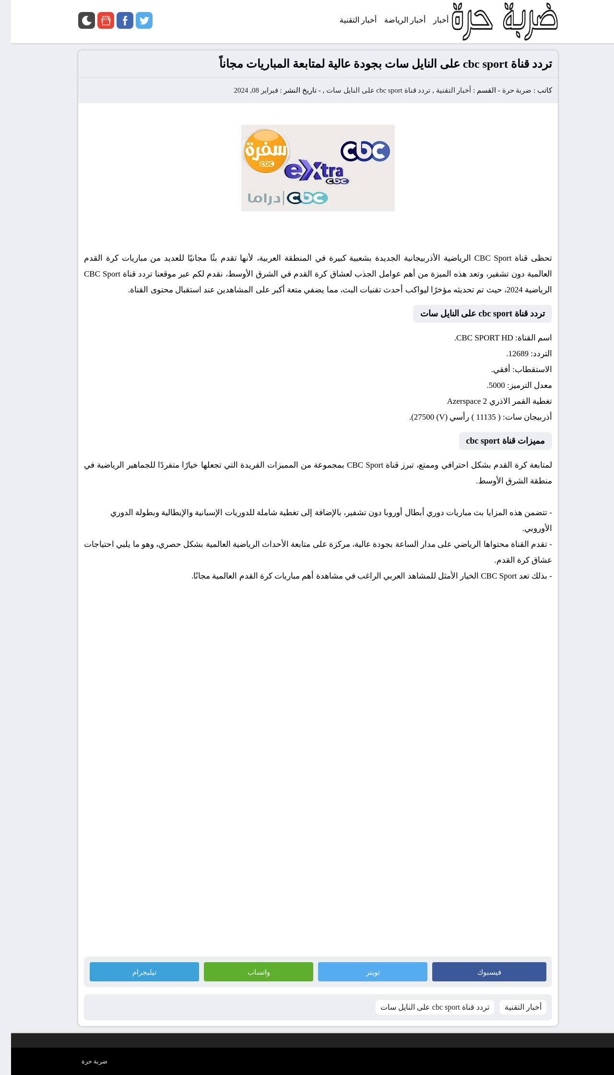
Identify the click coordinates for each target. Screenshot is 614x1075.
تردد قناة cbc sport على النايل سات (367, 90)
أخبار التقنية (442, 90)
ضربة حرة (505, 90)
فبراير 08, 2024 (245, 90)
